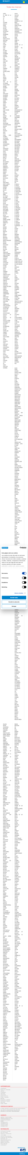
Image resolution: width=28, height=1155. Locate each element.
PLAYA (4, 1005)
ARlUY (4, 132)
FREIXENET (17, 335)
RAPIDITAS (5, 1063)
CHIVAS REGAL (6, 347)
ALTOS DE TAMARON (7, 67)
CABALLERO (5, 252)
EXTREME (16, 273)
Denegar (14, 606)
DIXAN (16, 127)
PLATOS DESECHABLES (6, 1003)
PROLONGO (5, 1038)
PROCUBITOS (5, 1037)
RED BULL (5, 1071)
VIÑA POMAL (17, 1031)
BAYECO (4, 176)
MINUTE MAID (6, 804)
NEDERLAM (5, 866)
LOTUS (16, 689)
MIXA (4, 808)
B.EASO (4, 153)
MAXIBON (5, 777)
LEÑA (16, 651)
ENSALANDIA (17, 243)
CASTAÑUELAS (6, 307)
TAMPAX (16, 890)
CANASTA (5, 280)
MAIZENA (16, 718)
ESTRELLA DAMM (18, 259)
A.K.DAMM (5, 22)
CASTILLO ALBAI (6, 313)
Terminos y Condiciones (6, 1133)
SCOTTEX (16, 789)
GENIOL (16, 369)
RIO (15, 727)
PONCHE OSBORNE (7, 1011)
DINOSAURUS (17, 123)
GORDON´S (17, 392)
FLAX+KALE (17, 314)
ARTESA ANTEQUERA (5, 122)
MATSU (4, 776)
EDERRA (16, 179)
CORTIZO (16, 50)
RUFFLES (16, 749)
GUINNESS (17, 436)
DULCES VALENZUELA (17, 165)
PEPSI (4, 976)
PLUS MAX (5, 1007)
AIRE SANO (5, 40)
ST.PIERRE (17, 860)
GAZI (16, 363)
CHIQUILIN (5, 345)
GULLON (16, 437)
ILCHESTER (17, 486)
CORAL (16, 37)
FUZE (16, 350)
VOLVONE (16, 1037)
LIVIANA (16, 669)
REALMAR (5, 1068)
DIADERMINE (17, 117)
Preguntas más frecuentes (6, 1137)
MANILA (4, 731)
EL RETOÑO (17, 216)
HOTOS (16, 472)
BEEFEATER (5, 178)
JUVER (16, 523)
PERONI (4, 979)
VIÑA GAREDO (17, 1026)
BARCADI (5, 169)
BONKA (4, 224)
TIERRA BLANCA (18, 914)
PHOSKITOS (5, 989)
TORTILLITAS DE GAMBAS (19, 935)
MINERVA (5, 799)
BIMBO (4, 194)
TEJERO (16, 900)
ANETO (4, 80)
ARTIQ (4, 127)
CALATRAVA (5, 264)
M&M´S (16, 703)
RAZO (4, 1066)
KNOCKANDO (17, 543)
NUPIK (4, 900)
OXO (4, 933)
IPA (15, 495)
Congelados (3, 1092)
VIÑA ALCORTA (18, 1023)
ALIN (4, 58)
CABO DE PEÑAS (6, 255)
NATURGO (5, 859)
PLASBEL (5, 1001)
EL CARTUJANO (18, 191)
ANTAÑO (4, 86)
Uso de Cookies (4, 1132)
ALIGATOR (5, 56)
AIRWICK (4, 41)
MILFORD (5, 793)
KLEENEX (16, 541)
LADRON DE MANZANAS (19, 616)
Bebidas (2, 1098)
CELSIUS (4, 329)
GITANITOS (17, 378)
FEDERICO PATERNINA (17, 287)
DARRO (16, 92)
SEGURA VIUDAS (18, 796)
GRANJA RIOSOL (18, 408)
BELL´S (4, 181)
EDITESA (16, 181)
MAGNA (16, 709)
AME (4, 74)
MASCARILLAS (6, 767)
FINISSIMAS (17, 308)
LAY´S (16, 630)
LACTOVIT (17, 614)
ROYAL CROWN (17, 740)
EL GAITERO (17, 202)
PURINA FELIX (6, 1051)
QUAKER (4, 1056)
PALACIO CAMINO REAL (7, 936)
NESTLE (4, 875)
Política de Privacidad (5, 1131)
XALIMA (16, 1050)
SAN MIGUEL (17, 773)
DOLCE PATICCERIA (18, 135)
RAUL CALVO (5, 1065)
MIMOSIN (5, 798)
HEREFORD (17, 460)
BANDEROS (5, 166)
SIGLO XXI (16, 820)
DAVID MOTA (17, 95)
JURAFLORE (17, 522)
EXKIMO (16, 271)
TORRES (16, 930)
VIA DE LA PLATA (18, 988)
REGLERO (5, 1072)
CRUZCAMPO (17, 67)
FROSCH (16, 342)
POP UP (4, 1016)
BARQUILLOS (5, 175)
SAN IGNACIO (17, 770)
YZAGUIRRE (17, 1060)
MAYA (4, 779)
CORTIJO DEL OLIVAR (19, 48)
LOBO (16, 675)
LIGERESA (17, 655)
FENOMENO (17, 292)
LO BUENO (17, 673)
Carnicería (3, 1093)
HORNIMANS (17, 470)
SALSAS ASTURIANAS (17, 763)
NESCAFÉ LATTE (6, 871)
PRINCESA (5, 1032)
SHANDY (16, 811)
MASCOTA (5, 768)
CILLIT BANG (5, 356)
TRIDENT (16, 946)
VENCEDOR (17, 979)
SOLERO (16, 845)
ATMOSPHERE (6, 139)
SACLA (16, 753)
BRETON (4, 236)
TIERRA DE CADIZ (18, 915)
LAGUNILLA (17, 620)
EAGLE (16, 173)
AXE (4, 147)
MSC (4, 838)
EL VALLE (16, 221)
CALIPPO (4, 267)
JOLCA (16, 516)
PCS (4, 971)
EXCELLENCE (17, 270)
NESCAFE (5, 869)
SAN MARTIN (17, 771)
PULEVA (4, 1045)
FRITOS (16, 341)
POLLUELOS (5, 1008)
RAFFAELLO (5, 1059)
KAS (15, 529)
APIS (4, 92)
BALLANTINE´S (6, 161)
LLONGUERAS (17, 672)
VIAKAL (16, 989)
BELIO (4, 179)
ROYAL (16, 736)
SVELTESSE (17, 879)
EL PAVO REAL (17, 209)
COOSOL (16, 34)
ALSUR (4, 64)
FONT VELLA (17, 325)
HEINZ (16, 454)
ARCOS (4, 104)
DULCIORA (17, 169)
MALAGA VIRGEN (18, 719)
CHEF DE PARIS (6, 336)
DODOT (16, 130)
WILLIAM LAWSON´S (18, 1044)
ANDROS (4, 78)
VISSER (16, 1008)
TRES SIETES (17, 942)
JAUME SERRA (17, 510)
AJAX (4, 43)
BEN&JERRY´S (6, 182)
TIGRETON (17, 916)
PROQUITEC (5, 1041)
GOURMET (17, 393)
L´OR (15, 700)
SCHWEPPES (17, 786)
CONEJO (16, 27)
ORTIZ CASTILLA (6, 930)
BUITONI (4, 247)
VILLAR (16, 1000)
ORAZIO (4, 919)
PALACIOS (5, 939)
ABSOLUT (5, 24)
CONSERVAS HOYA (18, 30)
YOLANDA (17, 1057)
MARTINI (4, 764)
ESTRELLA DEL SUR (18, 261)
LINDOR (16, 660)
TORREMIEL (17, 927)
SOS (15, 854)
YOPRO (16, 1059)
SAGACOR (17, 755)
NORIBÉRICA (5, 896)
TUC (15, 951)
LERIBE (16, 649)
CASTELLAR (5, 310)
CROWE (16, 62)
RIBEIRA (16, 724)
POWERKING (5, 1025)
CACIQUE (5, 259)
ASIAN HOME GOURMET (7, 135)
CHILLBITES (5, 341)
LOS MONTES (17, 685)
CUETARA (16, 77)
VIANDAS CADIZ (18, 991)
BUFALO (4, 246)
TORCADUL (17, 925)
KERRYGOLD (17, 534)
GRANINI (16, 405)
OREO (4, 922)
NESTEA (4, 874)
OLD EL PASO (5, 911)
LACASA (16, 611)
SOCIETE (16, 836)
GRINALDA (17, 429)
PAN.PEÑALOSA (6, 951)
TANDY (16, 891)
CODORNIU (5, 368)
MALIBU (4, 725)
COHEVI (16, 13)
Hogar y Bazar (4, 1103)
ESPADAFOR (17, 253)
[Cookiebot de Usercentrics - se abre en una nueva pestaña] (20, 548)
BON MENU (5, 221)
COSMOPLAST (17, 52)
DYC (15, 172)
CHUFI (4, 353)
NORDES (4, 893)
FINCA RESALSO (18, 302)
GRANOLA (17, 418)
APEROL (4, 90)
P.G (3, 934)
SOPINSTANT (17, 851)
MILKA (4, 795)
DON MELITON (17, 145)
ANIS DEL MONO (6, 84)
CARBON (4, 288)
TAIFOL (16, 885)
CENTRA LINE (5, 331)
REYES (4, 1080)
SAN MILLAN (17, 774)
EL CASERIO (17, 193)
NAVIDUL (5, 865)
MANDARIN (5, 730)
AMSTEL (4, 77)
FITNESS (16, 311)
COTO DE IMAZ (17, 53)
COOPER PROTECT (18, 33)
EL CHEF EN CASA (18, 194)
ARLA (4, 114)
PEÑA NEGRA (5, 985)
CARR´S (4, 295)
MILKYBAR (5, 796)
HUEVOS (16, 476)
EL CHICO (16, 196)
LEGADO (16, 638)
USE (15, 962)
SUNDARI (16, 875)
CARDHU (4, 289)
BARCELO (5, 170)
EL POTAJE (17, 213)
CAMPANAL (5, 271)
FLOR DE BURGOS (18, 317)
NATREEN (5, 856)
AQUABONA (5, 95)
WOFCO (16, 1047)
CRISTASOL (17, 61)
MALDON (5, 724)
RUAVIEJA (17, 745)
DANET (16, 86)
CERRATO (5, 332)
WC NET (16, 1040)
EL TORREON (17, 219)
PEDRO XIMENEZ (6, 973)
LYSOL (16, 698)
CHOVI (4, 351)
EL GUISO (16, 203)
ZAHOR (16, 1063)
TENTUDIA (17, 906)
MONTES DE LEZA (6, 826)
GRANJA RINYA (18, 406)
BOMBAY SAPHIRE (6, 219)
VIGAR (16, 994)
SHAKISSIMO (17, 810)
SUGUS (16, 871)
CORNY (16, 41)
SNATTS (16, 832)
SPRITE (16, 859)
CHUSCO (4, 354)
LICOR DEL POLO (18, 652)
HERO (16, 463)
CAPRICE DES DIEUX (7, 286)
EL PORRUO (17, 212)
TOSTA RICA (17, 937)
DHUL (16, 114)
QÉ (3, 1057)
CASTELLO (5, 311)
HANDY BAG (17, 448)
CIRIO (4, 359)
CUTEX (16, 80)
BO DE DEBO (5, 205)
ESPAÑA (16, 255)
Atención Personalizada (6, 1136)
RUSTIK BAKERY (18, 752)
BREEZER (5, 231)
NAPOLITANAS (6, 851)
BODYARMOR (5, 210)
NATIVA (4, 854)
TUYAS (16, 957)
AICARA (4, 36)
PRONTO (4, 1040)
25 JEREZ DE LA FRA (7, 15)
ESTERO (16, 256)
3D (3, 18)
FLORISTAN (17, 322)
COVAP (16, 55)
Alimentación (3, 1088)
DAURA (16, 93)
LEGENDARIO (17, 641)
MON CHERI (5, 819)
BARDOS (4, 172)
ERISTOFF (17, 247)
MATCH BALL (5, 771)
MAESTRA (17, 704)
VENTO (16, 980)
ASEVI (4, 133)
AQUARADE (5, 96)
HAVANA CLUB (17, 451)
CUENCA (16, 76)
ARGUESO (5, 107)
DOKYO (16, 132)
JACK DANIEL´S (18, 506)
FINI (15, 305)
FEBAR (16, 285)
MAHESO (16, 713)
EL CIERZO (17, 197)
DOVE (16, 157)
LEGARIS (16, 639)
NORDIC (4, 894)
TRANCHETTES (18, 939)
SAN (15, 765)
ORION (4, 924)
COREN (16, 38)
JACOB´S (16, 507)
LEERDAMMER (17, 635)
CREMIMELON (17, 58)
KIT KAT (16, 540)
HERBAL (16, 458)
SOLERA (16, 844)
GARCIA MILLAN (18, 357)
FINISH (16, 307)
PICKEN (4, 991)
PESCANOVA (5, 982)
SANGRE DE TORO (18, 779)
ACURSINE (5, 30)
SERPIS (16, 801)
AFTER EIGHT (5, 31)
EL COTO (16, 199)
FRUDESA (16, 345)
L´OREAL (16, 701)
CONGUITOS (17, 28)
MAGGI (16, 707)
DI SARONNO (17, 116)
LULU (16, 692)
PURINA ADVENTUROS (6, 1049)
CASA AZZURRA (6, 299)
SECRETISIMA (17, 795)
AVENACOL (5, 145)
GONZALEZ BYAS (18, 389)
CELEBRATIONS (6, 326)
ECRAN (16, 178)
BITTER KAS (5, 196)
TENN (16, 905)
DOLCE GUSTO (17, 133)
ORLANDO (5, 925)
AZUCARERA (5, 150)
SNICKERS (17, 833)
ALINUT (4, 59)
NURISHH (5, 902)
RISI (15, 728)
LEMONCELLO (17, 645)
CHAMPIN (5, 333)
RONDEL (16, 733)
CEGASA (4, 325)
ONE (4, 915)
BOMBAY (5, 218)
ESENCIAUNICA (18, 252)
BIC (3, 191)
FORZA (16, 329)
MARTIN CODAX (6, 762)
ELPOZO (16, 230)
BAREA (4, 173)
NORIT (4, 897)
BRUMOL (4, 243)
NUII (4, 899)
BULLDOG (5, 249)
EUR (15, 265)
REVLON (4, 1077)
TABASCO (16, 884)
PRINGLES (5, 1035)
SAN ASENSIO (17, 767)
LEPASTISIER (17, 648)
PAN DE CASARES (6, 948)
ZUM (15, 1069)
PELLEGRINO (5, 974)
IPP (15, 497)
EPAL (16, 246)
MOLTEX (4, 817)
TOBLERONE (17, 922)
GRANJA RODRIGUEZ (17, 410)
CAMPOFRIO (5, 277)
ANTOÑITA (5, 87)
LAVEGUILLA (17, 627)
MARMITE (5, 746)
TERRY (16, 909)
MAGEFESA (17, 706)
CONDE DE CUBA (18, 25)
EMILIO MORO (17, 239)
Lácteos (2, 1091)
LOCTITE (16, 676)
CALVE (4, 268)
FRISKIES (16, 339)
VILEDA (16, 995)
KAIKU (16, 526)
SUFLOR (16, 869)
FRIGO (16, 338)
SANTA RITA (17, 783)
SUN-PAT (16, 872)
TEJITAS (16, 902)
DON (15, 138)
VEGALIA (16, 976)
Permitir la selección (14, 601)
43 (3, 19)
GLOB (16, 380)
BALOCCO (5, 164)
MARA (4, 737)
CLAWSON (5, 360)
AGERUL (4, 33)
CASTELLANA (5, 308)
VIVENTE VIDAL (18, 1016)
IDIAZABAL (17, 485)
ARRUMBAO (5, 119)
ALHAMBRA (5, 53)
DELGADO (17, 101)
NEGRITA (5, 868)
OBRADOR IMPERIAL (7, 905)
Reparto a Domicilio (5, 1142)
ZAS (15, 1065)
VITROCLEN (17, 1014)
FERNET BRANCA (18, 295)
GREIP (16, 427)
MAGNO (16, 710)
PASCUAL (5, 961)
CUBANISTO (17, 68)
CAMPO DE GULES (6, 274)
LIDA (15, 654)
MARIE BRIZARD (6, 745)
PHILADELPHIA (6, 988)
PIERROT (4, 992)
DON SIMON (17, 150)
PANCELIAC (5, 952)
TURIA (16, 954)
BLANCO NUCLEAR (6, 199)
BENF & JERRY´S (6, 184)
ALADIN (4, 44)
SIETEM (16, 817)
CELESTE (5, 328)
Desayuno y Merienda (5, 1089)
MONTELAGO (5, 823)
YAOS (16, 1053)
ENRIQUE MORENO (18, 242)
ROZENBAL (17, 743)
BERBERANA (5, 185)
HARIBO (16, 449)
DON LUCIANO (17, 144)
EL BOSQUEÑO (17, 190)
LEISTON (16, 643)
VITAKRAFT (17, 1010)
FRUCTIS (16, 344)
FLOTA (16, 323)
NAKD (4, 848)
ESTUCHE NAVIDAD (18, 264)
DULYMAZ (16, 170)
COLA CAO (17, 15)
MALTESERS (5, 728)
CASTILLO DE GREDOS (7, 315)
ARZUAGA (5, 130)
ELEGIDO (16, 228)
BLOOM (4, 202)
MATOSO (4, 774)
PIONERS (5, 998)
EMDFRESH (17, 237)
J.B (15, 504)
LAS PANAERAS (18, 626)
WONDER (16, 1048)
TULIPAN (16, 952)
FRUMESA (17, 347)
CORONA (16, 43)
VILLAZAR (17, 1001)
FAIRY (16, 276)
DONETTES (17, 153)
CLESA (4, 362)
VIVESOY (16, 1017)
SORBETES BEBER (18, 853)
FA (15, 274)
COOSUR (16, 36)
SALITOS (16, 761)
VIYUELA (16, 1020)
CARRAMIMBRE (6, 293)
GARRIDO (16, 360)
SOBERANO (17, 835)
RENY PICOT (5, 1074)
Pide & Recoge (4, 1143)
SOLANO (16, 841)
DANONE (16, 89)
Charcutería (3, 1094)
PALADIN (5, 940)
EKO (15, 182)
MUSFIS (4, 847)
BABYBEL (5, 154)
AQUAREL (5, 98)
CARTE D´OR (5, 298)
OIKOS (4, 909)
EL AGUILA (17, 185)
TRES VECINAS (17, 943)
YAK (15, 1051)
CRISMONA (17, 59)
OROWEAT (5, 927)
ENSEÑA (16, 245)
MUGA (4, 842)
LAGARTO (16, 618)
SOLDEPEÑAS (17, 842)
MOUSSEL (5, 835)
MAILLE (16, 716)
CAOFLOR (5, 282)
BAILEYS (4, 157)
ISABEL (16, 498)
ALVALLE (5, 70)
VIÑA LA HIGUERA (18, 1028)
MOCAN (4, 811)
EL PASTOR (17, 206)
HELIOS (16, 455)
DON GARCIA (17, 141)
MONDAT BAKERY (6, 820)
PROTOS (4, 1043)
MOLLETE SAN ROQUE (7, 815)
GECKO (16, 368)
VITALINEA (17, 1013)
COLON (16, 18)
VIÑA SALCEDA (18, 1032)
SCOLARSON (17, 788)
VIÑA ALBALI (17, 1022)
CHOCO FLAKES (6, 350)
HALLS (16, 446)
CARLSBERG (5, 291)
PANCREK (5, 954)
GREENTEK (17, 424)
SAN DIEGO (17, 768)
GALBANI (16, 351)
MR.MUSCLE (5, 836)
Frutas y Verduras (5, 1097)
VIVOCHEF (17, 1019)
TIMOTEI (16, 918)
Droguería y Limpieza (5, 1099)
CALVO (4, 270)
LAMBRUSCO (17, 621)
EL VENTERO (17, 222)
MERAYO (4, 789)
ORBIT (4, 921)
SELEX (16, 798)
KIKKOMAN (17, 537)
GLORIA (16, 381)
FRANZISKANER (18, 333)
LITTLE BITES (17, 667)
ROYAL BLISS (17, 737)
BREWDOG (5, 237)
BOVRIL (4, 230)
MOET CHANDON (6, 813)
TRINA (16, 948)
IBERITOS (16, 480)
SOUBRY (16, 856)
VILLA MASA (17, 998)
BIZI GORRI (5, 197)
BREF (4, 233)
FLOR (16, 316)
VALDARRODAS (18, 965)
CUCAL (16, 74)
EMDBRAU (17, 236)
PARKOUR (5, 960)
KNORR (16, 544)
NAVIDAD (5, 863)
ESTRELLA (17, 258)
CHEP (4, 338)
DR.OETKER (17, 161)
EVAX (16, 268)
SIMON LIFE (17, 825)
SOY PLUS (17, 857)
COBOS (4, 365)
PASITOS (4, 962)
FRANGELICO (17, 332)
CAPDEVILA (5, 283)
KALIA (16, 528)
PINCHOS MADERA (6, 994)
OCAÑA (4, 906)
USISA (16, 964)
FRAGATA (16, 331)
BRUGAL (4, 242)
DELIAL (16, 102)
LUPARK (16, 695)
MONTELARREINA (6, 825)
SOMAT (16, 848)
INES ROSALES (17, 489)
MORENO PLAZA (6, 832)
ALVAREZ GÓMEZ (6, 71)
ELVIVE (16, 233)
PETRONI (5, 983)
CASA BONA (5, 301)
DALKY (16, 83)
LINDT (16, 661)
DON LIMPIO (17, 142)
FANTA (16, 280)
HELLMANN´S (17, 457)
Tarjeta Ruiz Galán (5, 1141)
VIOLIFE (16, 1004)
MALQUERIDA (5, 727)
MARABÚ (5, 739)
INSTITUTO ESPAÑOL (17, 493)
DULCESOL (17, 167)
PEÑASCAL (5, 986)
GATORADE (17, 362)
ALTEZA (4, 65)
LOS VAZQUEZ (17, 688)
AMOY (4, 76)
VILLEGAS (17, 1002)
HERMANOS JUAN (18, 461)
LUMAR (16, 694)
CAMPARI (5, 273)
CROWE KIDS (17, 64)
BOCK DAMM (5, 209)
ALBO (4, 47)
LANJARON (17, 623)
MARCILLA (5, 742)
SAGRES (16, 756)
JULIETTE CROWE (18, 520)
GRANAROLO (17, 400)
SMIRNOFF (17, 830)
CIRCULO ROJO (6, 357)
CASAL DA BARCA (6, 305)
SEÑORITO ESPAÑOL (19, 808)
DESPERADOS (17, 111)
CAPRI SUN (5, 285)
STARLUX (16, 863)
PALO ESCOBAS (6, 945)
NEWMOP (5, 881)
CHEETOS (5, 335)
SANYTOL (16, 785)
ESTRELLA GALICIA (18, 262)
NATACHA (5, 853)
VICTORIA (16, 992)
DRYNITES (17, 163)
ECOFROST (17, 175)
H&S (15, 440)
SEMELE (16, 799)
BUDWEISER (5, 245)
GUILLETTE (17, 434)
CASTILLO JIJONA (6, 320)
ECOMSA (16, 176)
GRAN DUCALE (17, 396)
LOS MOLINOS (17, 684)
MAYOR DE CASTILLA (7, 781)
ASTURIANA (5, 138)
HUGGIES (16, 478)
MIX (3, 807)
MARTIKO (5, 761)
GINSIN (16, 375)
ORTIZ (4, 928)
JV (15, 525)
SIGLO (16, 819)
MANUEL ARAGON (6, 734)
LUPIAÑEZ (17, 697)
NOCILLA (4, 890)
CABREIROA (5, 256)
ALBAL (4, 46)
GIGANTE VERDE (18, 372)
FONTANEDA (17, 326)
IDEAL (16, 483)
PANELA (4, 955)
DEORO (16, 108)
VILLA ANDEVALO (18, 997)
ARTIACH (5, 126)
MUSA (4, 845)
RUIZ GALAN (17, 750)
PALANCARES (5, 942)
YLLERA (16, 1056)
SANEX (16, 777)
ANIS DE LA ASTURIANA (7, 82)
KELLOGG (16, 532)
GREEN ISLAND (18, 420)
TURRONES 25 (17, 955)
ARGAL (4, 105)
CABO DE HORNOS (6, 253)
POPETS (4, 1017)
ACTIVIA (4, 28)
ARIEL (4, 111)
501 (3, 21)
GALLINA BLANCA (18, 353)
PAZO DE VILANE (6, 970)
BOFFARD (5, 212)
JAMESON (17, 509)
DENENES (16, 105)
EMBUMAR (17, 234)
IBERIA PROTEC (18, 479)
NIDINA (4, 884)
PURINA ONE (5, 1054)
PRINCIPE (5, 1034)
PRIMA (4, 1029)
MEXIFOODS (5, 791)
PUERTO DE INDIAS (7, 1044)
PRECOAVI (5, 1026)
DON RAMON (17, 147)
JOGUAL (16, 513)
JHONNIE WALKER (18, 512)
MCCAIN (4, 783)
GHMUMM (16, 371)
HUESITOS (17, 475)
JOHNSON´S (17, 515)
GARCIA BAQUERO (18, 356)
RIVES (16, 730)
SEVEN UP (17, 804)
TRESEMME (17, 945)
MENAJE (4, 786)
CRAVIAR (16, 56)
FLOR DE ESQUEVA (18, 319)
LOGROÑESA (17, 678)
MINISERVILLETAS (6, 802)
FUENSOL (16, 348)
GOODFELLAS (17, 390)
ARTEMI (4, 120)
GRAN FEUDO (17, 397)
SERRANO (16, 802)
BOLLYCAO (5, 213)
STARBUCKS (17, 862)
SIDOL (16, 813)
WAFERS (16, 1038)
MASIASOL (5, 770)
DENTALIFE (17, 107)
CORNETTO (17, 40)
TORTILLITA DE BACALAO (19, 932)
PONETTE (5, 1014)
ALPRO (4, 62)
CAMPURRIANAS (6, 279)
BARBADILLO (5, 167)
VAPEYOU (16, 971)
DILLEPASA (17, 121)
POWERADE (5, 1023)
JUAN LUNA (17, 519)
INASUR (16, 488)
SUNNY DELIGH (18, 876)
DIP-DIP (16, 124)
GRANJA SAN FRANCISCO (19, 413)
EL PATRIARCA (17, 207)
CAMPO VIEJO (6, 276)
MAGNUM (16, 712)
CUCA (16, 73)
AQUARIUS (5, 99)
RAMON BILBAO (6, 1062)
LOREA (16, 679)
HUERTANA (17, 473)
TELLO (16, 903)
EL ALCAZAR (17, 187)
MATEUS (4, 773)
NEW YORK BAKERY (7, 879)
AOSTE (4, 89)
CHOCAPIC (5, 348)
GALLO (16, 354)
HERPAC (16, 464)
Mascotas (3, 1102)
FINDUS (16, 304)
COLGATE (16, 16)
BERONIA (5, 187)
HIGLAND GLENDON (18, 467)
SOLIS (16, 847)
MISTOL (4, 805)
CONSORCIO (17, 31)
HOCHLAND (17, 469)
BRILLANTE (5, 239)
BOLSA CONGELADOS (6, 216)
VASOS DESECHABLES (18, 974)
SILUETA (16, 823)
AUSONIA (5, 141)
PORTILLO (5, 1020)
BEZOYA (4, 190)
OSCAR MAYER (6, 931)
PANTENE (5, 957)
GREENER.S (17, 423)
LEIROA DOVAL (17, 642)
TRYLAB (16, 949)
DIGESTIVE (17, 120)
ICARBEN (16, 482)
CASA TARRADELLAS (6, 303)
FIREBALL (16, 310)
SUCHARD (17, 868)
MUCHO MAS (5, 839)
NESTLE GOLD (6, 876)
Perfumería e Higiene (5, 1101)
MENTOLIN (5, 788)
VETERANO (17, 986)
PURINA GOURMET (6, 1053)
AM (3, 73)
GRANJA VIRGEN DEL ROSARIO (19, 416)
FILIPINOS (16, 299)
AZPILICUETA (5, 148)
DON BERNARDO (18, 139)
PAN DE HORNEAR (6, 949)
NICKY (4, 882)
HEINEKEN (17, 452)
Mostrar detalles (19, 593)
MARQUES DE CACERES (7, 748)
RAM (4, 1060)
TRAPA (16, 940)
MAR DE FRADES (6, 736)
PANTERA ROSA (6, 958)
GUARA (16, 432)
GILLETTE (16, 374)
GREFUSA (16, 426)
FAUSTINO (17, 283)
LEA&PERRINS (17, 633)
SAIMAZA (16, 758)
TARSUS (16, 897)
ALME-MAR (5, 61)
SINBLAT (16, 826)
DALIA (16, 81)
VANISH (16, 970)
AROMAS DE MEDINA (7, 116)
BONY (4, 225)
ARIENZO (5, 113)
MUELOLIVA (5, 841)
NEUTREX (5, 878)
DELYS (16, 104)
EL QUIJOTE (17, 215)
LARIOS (16, 624)
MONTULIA (5, 830)
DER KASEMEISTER (18, 110)
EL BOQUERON (17, 188)
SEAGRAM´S (17, 791)
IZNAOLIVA (17, 503)
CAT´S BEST (5, 323)
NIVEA (4, 885)
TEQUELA (16, 908)
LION (15, 663)
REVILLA (4, 1075)
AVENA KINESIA (6, 144)
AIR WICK (5, 37)
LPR (15, 691)
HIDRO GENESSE (18, 466)
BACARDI (5, 156)
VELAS (16, 977)
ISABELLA (17, 500)
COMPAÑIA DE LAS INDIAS (19, 21)
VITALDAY (17, 1011)
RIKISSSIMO (17, 725)
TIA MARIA (17, 912)
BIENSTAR (5, 193)
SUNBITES (17, 874)
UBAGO (16, 960)
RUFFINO (16, 747)
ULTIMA (16, 961)
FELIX (16, 291)
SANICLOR (17, 780)
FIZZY (16, 313)
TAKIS (16, 887)
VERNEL (16, 985)
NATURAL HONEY (6, 857)
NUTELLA (5, 903)
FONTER (16, 328)
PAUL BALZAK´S (6, 965)
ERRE (16, 250)
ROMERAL (16, 731)
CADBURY (5, 261)
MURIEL (4, 844)
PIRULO (4, 1000)
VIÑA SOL (16, 1034)
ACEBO (4, 25)
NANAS (4, 850)
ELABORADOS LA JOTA (19, 226)
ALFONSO (5, 50)
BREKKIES (5, 234)
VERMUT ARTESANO (17, 982)
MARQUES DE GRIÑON (7, 751)
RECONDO (5, 1069)
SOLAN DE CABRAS (18, 839)
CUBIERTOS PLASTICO (17, 70)
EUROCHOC (17, 267)
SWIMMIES (17, 881)
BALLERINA (5, 163)
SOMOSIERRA (17, 850)
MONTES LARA (6, 828)
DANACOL (17, 84)
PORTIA (4, 1019)
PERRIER (4, 980)
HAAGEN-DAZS (18, 442)
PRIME (4, 1031)
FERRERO (16, 296)
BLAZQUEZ (5, 200)
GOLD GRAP (17, 384)
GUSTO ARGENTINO (18, 439)
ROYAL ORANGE (18, 742)
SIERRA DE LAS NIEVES (19, 815)
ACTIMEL (5, 27)
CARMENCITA (5, 292)
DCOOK (16, 96)
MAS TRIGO (5, 765)
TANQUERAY (17, 894)
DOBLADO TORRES (18, 129)
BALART (4, 159)
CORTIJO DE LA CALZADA (19, 45)
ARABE (4, 101)
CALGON (4, 265)
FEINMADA (17, 289)
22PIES (4, 13)
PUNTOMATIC (5, 1047)
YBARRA (16, 1054)
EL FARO (16, 200)
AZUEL (4, 151)
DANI (16, 87)
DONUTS (16, 154)
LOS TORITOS (17, 687)
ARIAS (4, 108)
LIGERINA (16, 657)
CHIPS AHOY (5, 344)
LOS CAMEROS (17, 682)
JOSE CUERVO (17, 518)
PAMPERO (5, 946)
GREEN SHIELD (17, 421)
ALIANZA (5, 55)
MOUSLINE (5, 833)
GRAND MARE (17, 403)
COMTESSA (17, 24)
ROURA (16, 734)
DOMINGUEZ (17, 136)
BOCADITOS (5, 207)
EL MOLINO (17, 205)
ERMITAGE (17, 249)
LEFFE (16, 636)
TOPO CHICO (17, 924)
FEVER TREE (17, 298)
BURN (4, 250)
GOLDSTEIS (17, 386)
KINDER (16, 538)
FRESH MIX (17, 336)
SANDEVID (17, 776)
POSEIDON (5, 1022)
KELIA (16, 531)
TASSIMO (16, 899)
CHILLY (4, 342)
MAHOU (16, 715)
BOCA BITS (5, 206)
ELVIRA (16, 231)
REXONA (4, 1078)
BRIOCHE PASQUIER (7, 240)
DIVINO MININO (18, 126)
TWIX (16, 958)
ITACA (16, 501)
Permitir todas (14, 597)
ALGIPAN (5, 52)
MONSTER (5, 822)
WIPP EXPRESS (18, 1045)
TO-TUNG (16, 921)
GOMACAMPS (17, 387)
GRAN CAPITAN (18, 394)
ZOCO (16, 1068)
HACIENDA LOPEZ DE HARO (19, 444)
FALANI (16, 277)
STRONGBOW (17, 866)
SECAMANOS (17, 793)
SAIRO (16, 759)
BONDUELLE (5, 222)
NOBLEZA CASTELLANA (5, 888)
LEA (15, 632)
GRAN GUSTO (17, 399)
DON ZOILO (17, 151)
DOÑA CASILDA (18, 160)
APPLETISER (5, 93)
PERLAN (4, 977)
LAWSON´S (17, 629)
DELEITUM (17, 99)
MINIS (4, 801)
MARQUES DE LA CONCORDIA (7, 754)
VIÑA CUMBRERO (18, 1025)
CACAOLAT (5, 258)
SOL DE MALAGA (18, 838)
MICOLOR (5, 792)
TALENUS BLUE (18, 888)
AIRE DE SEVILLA (6, 38)
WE (15, 1041)
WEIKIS (16, 1043)
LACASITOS (17, 612)
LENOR (16, 646)
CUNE (16, 78)
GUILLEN (16, 433)
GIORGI (16, 377)
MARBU (4, 740)
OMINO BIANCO (6, 914)
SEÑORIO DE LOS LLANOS (19, 806)
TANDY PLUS (17, 893)
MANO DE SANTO (6, 733)
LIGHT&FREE (17, 658)
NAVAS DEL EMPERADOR (7, 861)
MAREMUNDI (5, 743)
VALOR (16, 967)
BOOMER (5, 227)
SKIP (15, 828)
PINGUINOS (5, 995)
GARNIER (16, 359)
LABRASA (16, 609)
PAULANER (5, 967)
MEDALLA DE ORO (6, 785)
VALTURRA (17, 968)
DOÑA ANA (17, 159)
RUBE (16, 746)
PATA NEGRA (5, 964)
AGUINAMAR (5, 34)
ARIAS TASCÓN (6, 110)
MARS (4, 759)
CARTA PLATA (6, 296)
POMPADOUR (5, 1010)
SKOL (16, 829)
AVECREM (5, 142)
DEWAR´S (16, 113)
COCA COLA (5, 366)
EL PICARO (17, 210)
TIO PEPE (16, 919)
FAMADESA (17, 279)
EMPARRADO (17, 240)
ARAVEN (4, 102)
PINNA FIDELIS (6, 997)
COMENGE (17, 19)
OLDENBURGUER (6, 912)
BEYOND (4, 188)
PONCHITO (5, 1013)
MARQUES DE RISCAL (7, 757)
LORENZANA (17, 681)
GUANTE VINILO (18, 430)
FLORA (16, 320)
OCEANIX (5, 908)
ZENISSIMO (17, 1066)
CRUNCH (16, 65)
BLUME (4, 203)
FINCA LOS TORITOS (19, 301)
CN (3, 363)
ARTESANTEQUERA (7, 124)
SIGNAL (16, 822)
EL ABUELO (17, 184)
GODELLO (16, 383)
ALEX (4, 49)
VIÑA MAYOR (17, 1029)
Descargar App (4, 1138)
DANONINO (17, 90)
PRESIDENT (5, 1028)
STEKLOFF (17, 865)
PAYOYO (4, 968)
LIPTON (16, 664)
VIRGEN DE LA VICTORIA (19, 1006)
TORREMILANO (17, 928)
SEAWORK (17, 792)
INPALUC (16, 491)
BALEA (4, 160)
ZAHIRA (16, 1062)
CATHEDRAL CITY (6, 322)
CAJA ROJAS (5, 262)
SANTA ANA (17, 782)
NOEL (4, 891)
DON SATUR (17, 148)
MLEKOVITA (5, 810)
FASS (16, 282)
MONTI (4, 829)
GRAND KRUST (17, 402)
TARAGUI (16, 896)
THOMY (16, 911)
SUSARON (17, 878)
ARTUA (4, 129)
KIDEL (16, 535)
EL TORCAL (17, 218)
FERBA (16, 293)
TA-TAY (16, 882)
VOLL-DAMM (17, 1035)
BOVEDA (5, 228)
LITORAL (16, 666)
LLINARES (16, 670)
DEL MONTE (17, 98)
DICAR (16, 119)
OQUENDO (5, 916)
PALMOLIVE (5, 943)
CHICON (4, 339)
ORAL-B (4, 918)
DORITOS (16, 156)
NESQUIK (5, 872)
